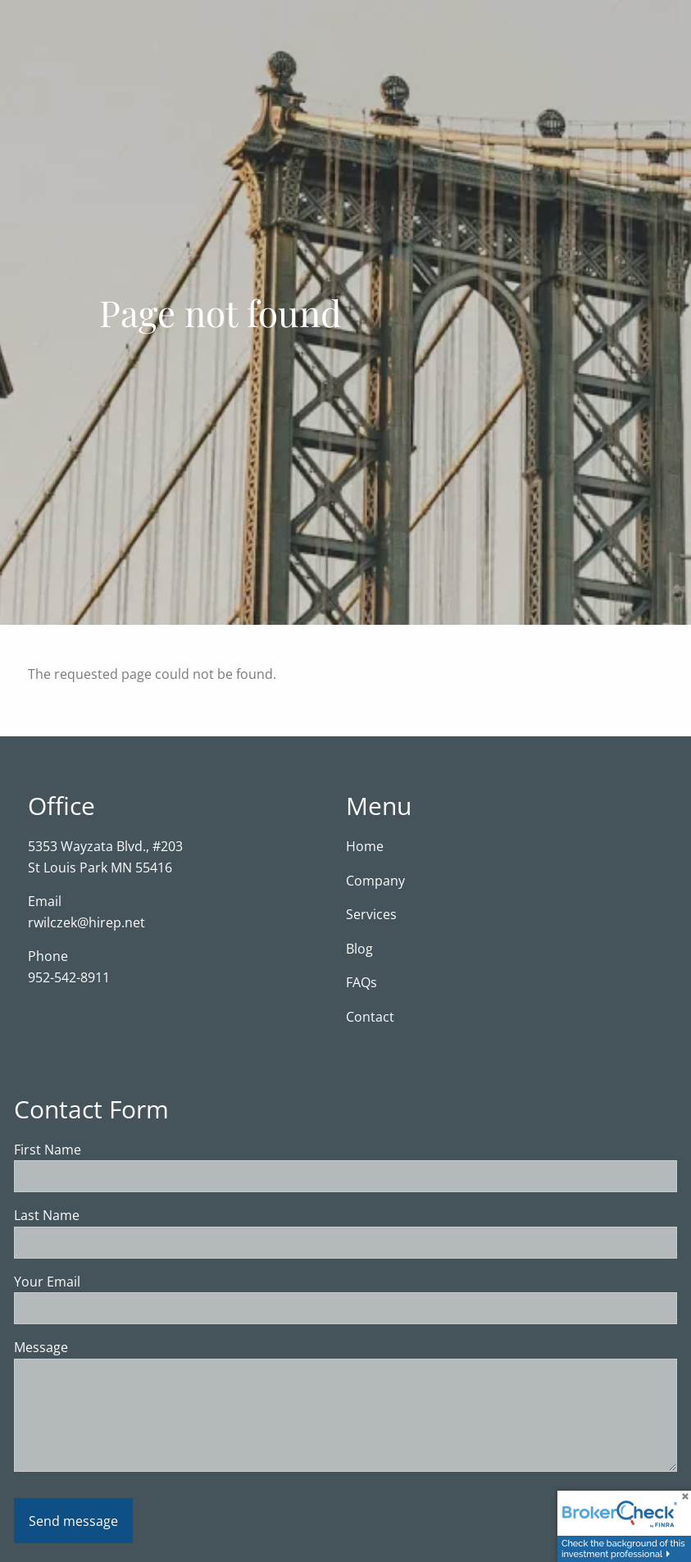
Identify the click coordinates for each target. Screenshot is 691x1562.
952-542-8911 (69, 977)
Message (105, 1348)
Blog (359, 949)
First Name (112, 1150)
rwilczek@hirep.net (86, 922)
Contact (370, 1017)
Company (375, 881)
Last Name (111, 1216)
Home (365, 846)
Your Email (111, 1282)
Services (371, 915)
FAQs (361, 983)
